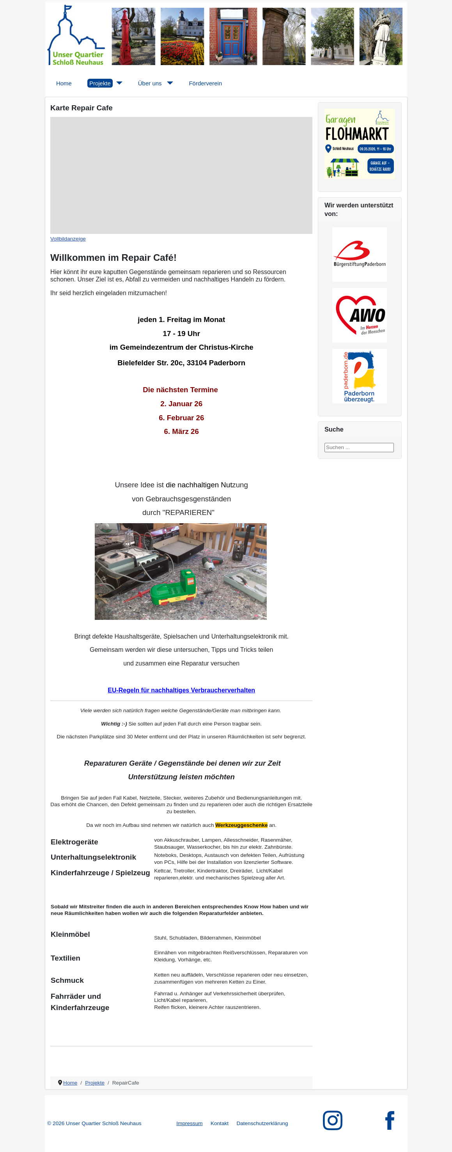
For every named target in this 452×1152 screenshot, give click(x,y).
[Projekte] (117, 83)
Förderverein (205, 83)
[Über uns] (169, 83)
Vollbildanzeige (68, 239)
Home (64, 83)
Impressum (189, 1123)
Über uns (150, 83)
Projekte (100, 83)
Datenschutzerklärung (262, 1123)
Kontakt (220, 1123)
